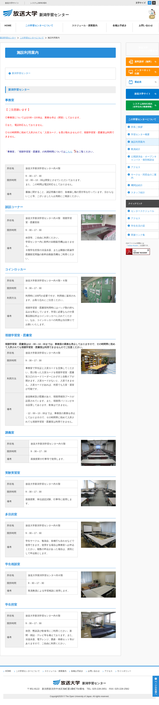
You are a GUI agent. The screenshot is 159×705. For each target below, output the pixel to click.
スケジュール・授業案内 (55, 671)
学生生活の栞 (138, 225)
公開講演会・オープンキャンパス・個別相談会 (144, 158)
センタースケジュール (142, 211)
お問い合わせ (94, 671)
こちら (68, 151)
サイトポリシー (124, 671)
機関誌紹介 (137, 185)
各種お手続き (77, 671)
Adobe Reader (133, 245)
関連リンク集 (138, 235)
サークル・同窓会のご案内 (144, 176)
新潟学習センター (8, 38)
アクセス (135, 167)
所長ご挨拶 (137, 127)
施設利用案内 (138, 142)
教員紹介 (135, 149)
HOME (8, 671)
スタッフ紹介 (138, 192)
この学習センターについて (32, 38)
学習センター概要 (140, 134)
